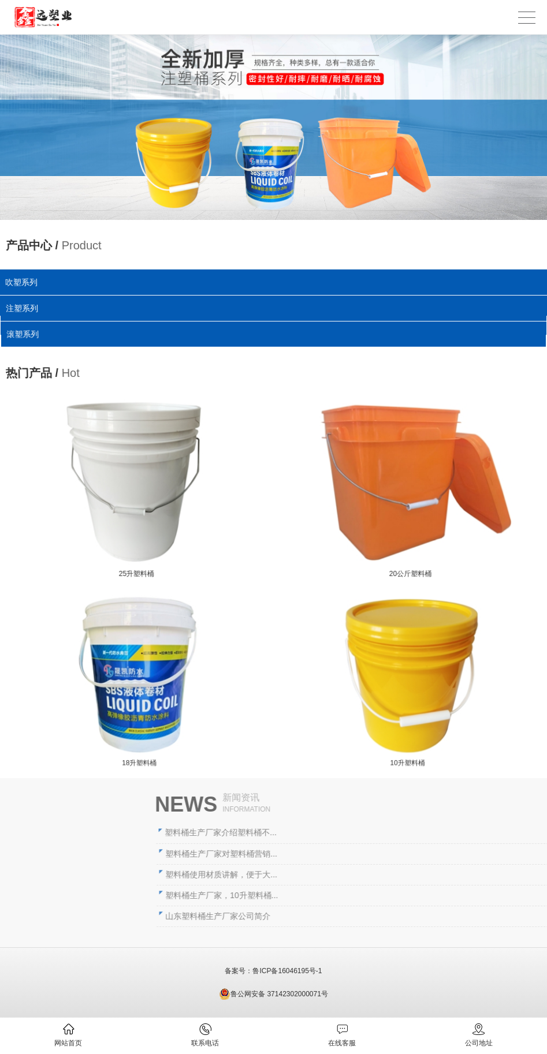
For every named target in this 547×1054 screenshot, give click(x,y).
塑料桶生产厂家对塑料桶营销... (338, 853)
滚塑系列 (24, 334)
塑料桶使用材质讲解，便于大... (338, 874)
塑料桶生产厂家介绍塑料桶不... (338, 832)
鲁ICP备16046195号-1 (287, 971)
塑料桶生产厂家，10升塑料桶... (338, 895)
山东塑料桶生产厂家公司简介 (335, 916)
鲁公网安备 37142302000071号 (273, 994)
